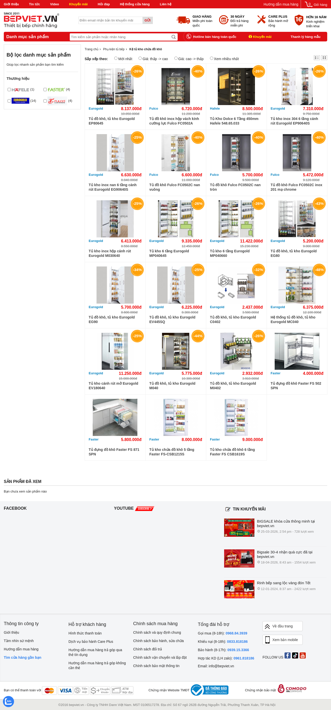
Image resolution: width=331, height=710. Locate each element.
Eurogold (96, 108)
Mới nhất (123, 59)
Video (54, 4)
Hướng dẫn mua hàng (281, 4)
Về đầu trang (278, 626)
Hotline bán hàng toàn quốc (214, 37)
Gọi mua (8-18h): (222, 633)
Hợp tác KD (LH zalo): (226, 658)
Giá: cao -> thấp (189, 59)
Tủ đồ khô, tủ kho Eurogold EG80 (294, 253)
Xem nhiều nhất (224, 59)
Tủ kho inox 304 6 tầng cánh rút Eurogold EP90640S (294, 121)
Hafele (215, 108)
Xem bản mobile (281, 640)
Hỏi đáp (104, 4)
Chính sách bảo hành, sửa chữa (158, 641)
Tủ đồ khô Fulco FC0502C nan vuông (174, 187)
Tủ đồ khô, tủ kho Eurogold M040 (172, 385)
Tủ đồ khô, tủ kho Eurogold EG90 (112, 319)
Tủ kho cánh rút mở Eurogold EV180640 (113, 385)
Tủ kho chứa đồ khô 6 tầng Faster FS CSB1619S (232, 452)
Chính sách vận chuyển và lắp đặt (160, 657)
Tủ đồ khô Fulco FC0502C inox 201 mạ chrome (296, 187)
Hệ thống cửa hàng (135, 4)
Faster (275, 373)
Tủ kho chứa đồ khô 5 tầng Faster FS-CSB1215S (171, 452)
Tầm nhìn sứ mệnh (19, 641)
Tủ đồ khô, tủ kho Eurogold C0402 (233, 319)
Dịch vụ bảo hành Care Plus (90, 642)
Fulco (153, 108)
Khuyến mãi (78, 4)
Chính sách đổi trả (147, 649)
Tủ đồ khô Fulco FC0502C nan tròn (235, 187)
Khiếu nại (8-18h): (223, 642)
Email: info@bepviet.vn (216, 666)
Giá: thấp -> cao (153, 59)
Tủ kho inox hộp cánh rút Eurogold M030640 (110, 253)
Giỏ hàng (320, 5)
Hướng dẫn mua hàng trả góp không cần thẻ (97, 665)
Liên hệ (165, 4)
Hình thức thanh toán (85, 633)
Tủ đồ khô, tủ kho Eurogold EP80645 (112, 121)
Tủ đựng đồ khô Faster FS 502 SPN (296, 385)
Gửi (148, 20)
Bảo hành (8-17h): (223, 650)
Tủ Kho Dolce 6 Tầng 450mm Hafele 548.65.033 (234, 121)
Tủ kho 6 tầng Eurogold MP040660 (230, 253)
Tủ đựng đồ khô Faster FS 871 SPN (114, 452)
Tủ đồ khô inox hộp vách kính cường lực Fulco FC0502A (174, 121)
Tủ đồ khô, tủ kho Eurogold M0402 (233, 385)
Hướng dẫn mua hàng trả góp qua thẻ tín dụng (95, 652)
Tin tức (34, 4)
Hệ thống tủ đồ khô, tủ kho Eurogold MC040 (293, 319)
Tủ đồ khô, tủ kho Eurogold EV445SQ (172, 319)
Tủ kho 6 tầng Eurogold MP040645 (169, 253)
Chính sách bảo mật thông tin (156, 666)
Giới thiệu (11, 4)
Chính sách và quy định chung (157, 632)
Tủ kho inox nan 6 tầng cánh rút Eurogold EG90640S (113, 187)
